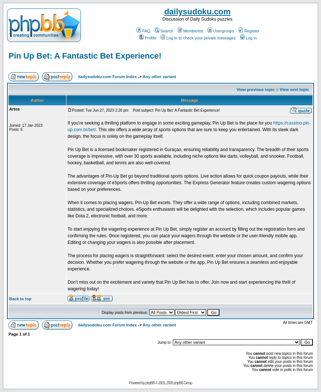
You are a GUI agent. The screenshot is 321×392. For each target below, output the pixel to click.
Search (164, 31)
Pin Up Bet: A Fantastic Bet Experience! (84, 55)
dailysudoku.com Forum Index (107, 76)
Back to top (20, 299)
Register (249, 31)
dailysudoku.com (197, 11)
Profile (147, 38)
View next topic (294, 89)
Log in (248, 38)
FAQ (143, 31)
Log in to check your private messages (198, 38)
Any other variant (159, 76)
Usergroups (221, 31)
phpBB (150, 383)
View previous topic (255, 89)
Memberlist (190, 31)
